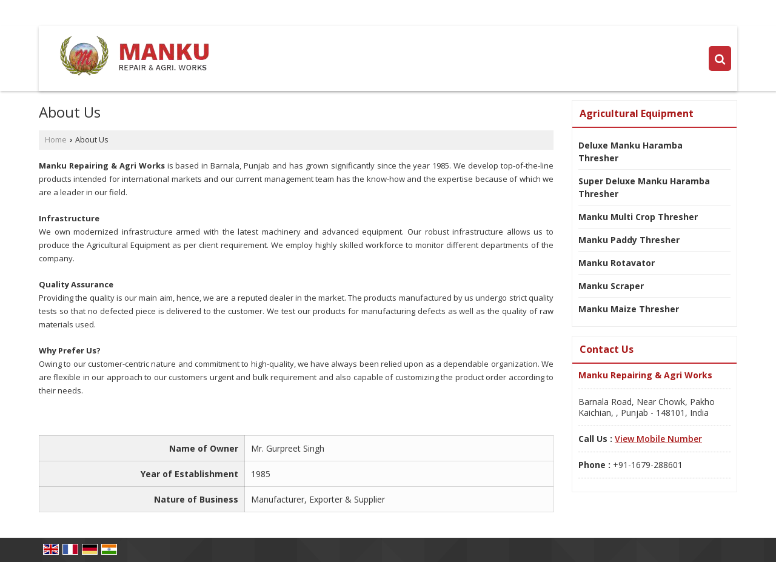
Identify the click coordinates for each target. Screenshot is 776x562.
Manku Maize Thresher (628, 309)
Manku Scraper (611, 286)
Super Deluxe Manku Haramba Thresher (644, 187)
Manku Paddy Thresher (629, 240)
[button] (658, 438)
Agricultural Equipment (637, 113)
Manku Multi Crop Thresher (638, 216)
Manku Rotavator (616, 263)
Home (56, 140)
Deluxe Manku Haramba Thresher (630, 151)
